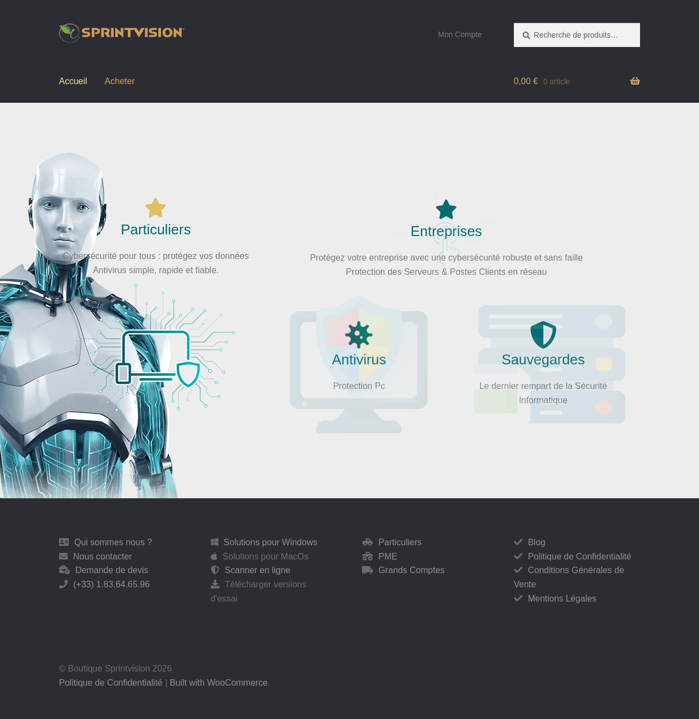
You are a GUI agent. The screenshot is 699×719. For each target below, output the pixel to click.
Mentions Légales (562, 598)
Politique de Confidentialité (579, 556)
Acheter (120, 81)
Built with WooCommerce (219, 682)
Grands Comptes (411, 570)
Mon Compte (460, 34)
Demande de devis (111, 570)
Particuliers (155, 229)
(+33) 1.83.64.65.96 (111, 584)
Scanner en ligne (258, 570)
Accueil (73, 81)
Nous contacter (102, 556)
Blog (537, 542)
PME (388, 556)
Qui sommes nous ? (113, 542)
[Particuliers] (155, 208)
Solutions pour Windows (271, 542)
